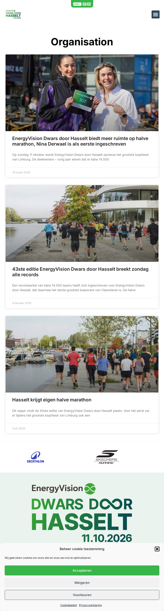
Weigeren (82, 583)
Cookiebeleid (68, 605)
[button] (157, 549)
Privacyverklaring (90, 605)
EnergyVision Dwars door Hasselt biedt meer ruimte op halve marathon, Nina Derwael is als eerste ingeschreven (80, 141)
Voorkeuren (82, 595)
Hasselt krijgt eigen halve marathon (51, 400)
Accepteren (82, 570)
